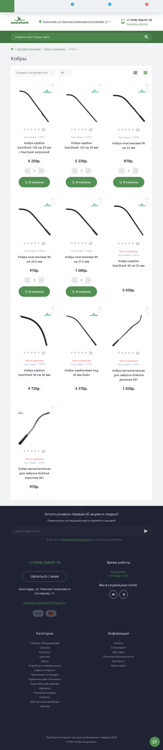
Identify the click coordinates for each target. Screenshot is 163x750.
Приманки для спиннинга (44, 679)
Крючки (45, 656)
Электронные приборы (45, 701)
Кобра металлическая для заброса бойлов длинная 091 (128, 375)
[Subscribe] (146, 531)
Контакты (118, 661)
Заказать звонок (137, 23)
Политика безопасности (77, 539)
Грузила (45, 647)
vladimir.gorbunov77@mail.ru (44, 603)
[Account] (33, 6)
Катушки (44, 652)
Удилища (45, 688)
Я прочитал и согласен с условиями (84, 539)
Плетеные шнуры (45, 692)
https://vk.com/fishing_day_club (113, 594)
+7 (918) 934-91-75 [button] (44, 562)
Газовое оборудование (44, 643)
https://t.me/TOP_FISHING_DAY (123, 594)
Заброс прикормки (55, 48)
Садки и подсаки (44, 670)
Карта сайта (118, 665)
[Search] (146, 37)
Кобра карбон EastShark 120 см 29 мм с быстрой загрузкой (34, 147)
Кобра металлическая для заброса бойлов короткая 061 (34, 473)
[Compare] (70, 6)
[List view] (135, 73)
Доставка (118, 652)
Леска (44, 661)
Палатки (45, 697)
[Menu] (7, 6)
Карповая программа (29, 48)
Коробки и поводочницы (45, 665)
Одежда (45, 706)
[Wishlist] (107, 6)
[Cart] (144, 6)
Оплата (118, 643)
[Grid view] (145, 73)
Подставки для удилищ (44, 683)
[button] (139, 20)
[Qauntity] (34, 171)
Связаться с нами (45, 576)
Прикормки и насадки (45, 674)
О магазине (118, 647)
